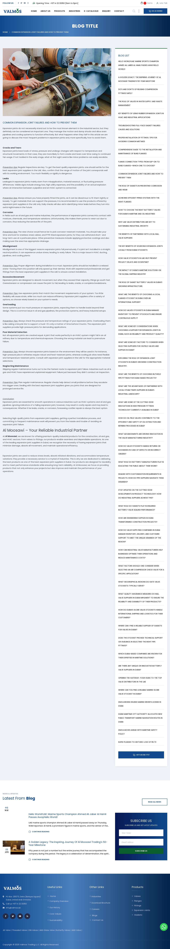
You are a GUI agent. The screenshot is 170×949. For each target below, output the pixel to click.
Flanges (138, 900)
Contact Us (97, 920)
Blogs (94, 915)
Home (34, 11)
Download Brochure (101, 902)
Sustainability (55, 920)
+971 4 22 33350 (57, 3)
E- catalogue (91, 11)
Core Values (55, 913)
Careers (95, 909)
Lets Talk (162, 3)
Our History (54, 907)
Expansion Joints (142, 910)
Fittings (137, 905)
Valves (137, 896)
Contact (119, 11)
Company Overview (58, 901)
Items (146, 3)
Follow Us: (8, 3)
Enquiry (106, 11)
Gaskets (138, 914)
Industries (74, 11)
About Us (45, 11)
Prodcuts (59, 11)
